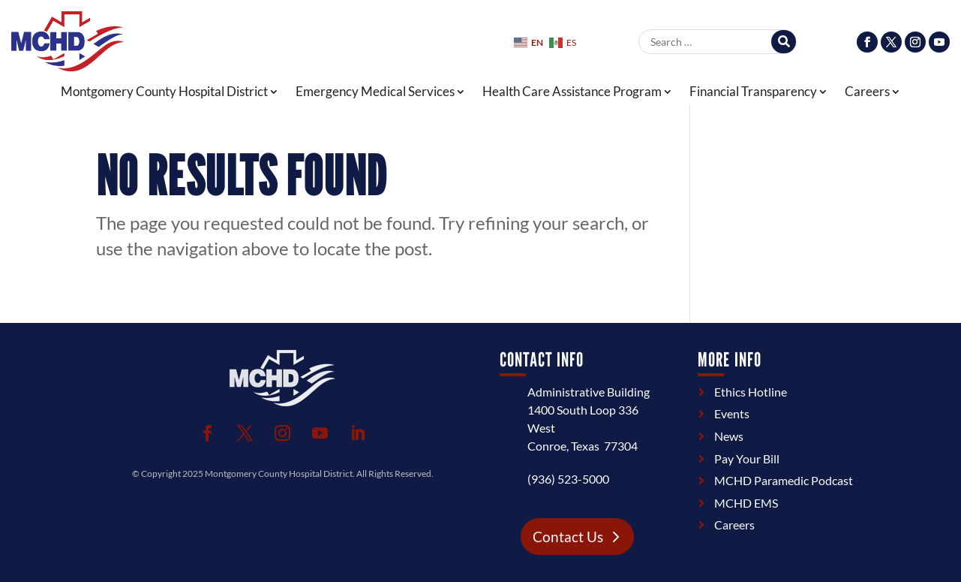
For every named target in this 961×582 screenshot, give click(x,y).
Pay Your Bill (746, 458)
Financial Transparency (753, 92)
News (728, 436)
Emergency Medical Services (375, 92)
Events (731, 413)
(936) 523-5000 (568, 479)
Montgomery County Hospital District (164, 92)
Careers (867, 92)
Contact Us (568, 536)
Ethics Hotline (750, 391)
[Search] (783, 41)
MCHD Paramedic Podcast (783, 480)
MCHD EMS (746, 503)
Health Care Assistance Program (572, 92)
